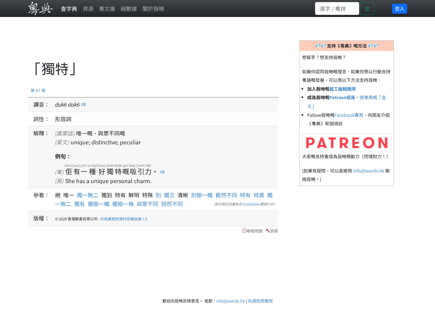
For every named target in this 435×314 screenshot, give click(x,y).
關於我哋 (153, 8)
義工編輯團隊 (342, 89)
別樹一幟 (202, 195)
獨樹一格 (123, 204)
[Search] (337, 8)
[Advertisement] (151, 42)
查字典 (69, 8)
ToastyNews (251, 203)
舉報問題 (254, 231)
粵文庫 (107, 8)
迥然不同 (172, 204)
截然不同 (226, 195)
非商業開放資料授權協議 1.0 (123, 218)
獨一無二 (89, 195)
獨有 (79, 204)
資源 (88, 8)
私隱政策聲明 (260, 300)
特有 (245, 195)
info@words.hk (368, 170)
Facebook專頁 (348, 115)
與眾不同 (147, 204)
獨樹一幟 (98, 204)
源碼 (274, 231)
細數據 (129, 8)
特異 (259, 195)
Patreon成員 (342, 97)
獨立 (170, 195)
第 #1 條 (38, 90)
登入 (399, 8)
